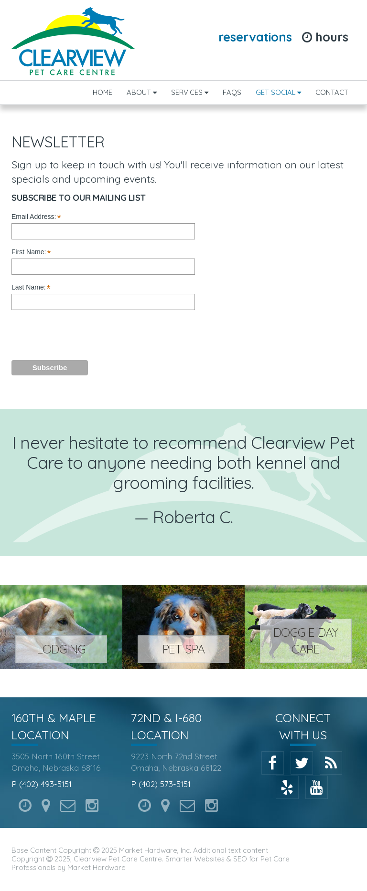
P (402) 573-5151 (161, 784)
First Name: (31, 252)
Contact (331, 92)
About (142, 92)
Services (189, 92)
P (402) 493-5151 (41, 784)
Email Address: (36, 217)
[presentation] (103, 334)
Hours (325, 37)
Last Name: (31, 287)
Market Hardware (96, 867)
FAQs (232, 92)
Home (102, 92)
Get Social (278, 92)
